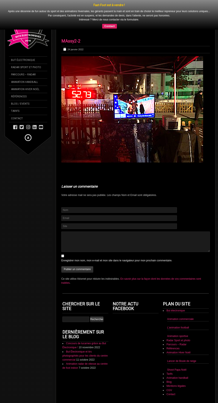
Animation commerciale (180, 319)
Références (172, 348)
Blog (169, 381)
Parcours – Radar (176, 344)
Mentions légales (176, 385)
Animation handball (177, 377)
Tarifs (169, 373)
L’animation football (178, 327)
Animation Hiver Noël (178, 352)
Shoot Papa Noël (176, 369)
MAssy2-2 (70, 41)
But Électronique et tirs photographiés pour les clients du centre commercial (85, 355)
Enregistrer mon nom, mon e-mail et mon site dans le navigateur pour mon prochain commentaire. (116, 260)
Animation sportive (177, 336)
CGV (169, 390)
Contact (109, 26)
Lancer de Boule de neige (181, 361)
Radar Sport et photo (178, 340)
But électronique (175, 310)
